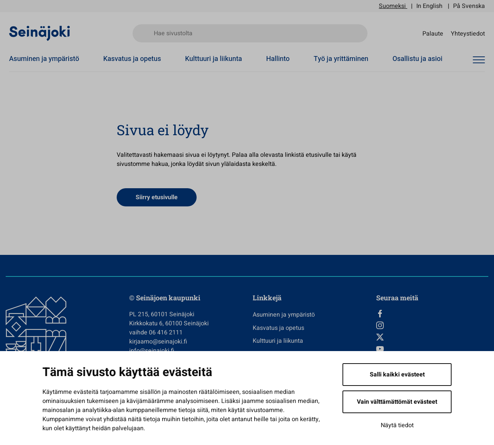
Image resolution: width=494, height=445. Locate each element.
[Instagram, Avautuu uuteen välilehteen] (432, 325)
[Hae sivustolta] (250, 33)
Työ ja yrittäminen (341, 59)
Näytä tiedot (397, 425)
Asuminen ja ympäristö (44, 59)
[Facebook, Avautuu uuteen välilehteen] (432, 313)
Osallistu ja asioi (417, 59)
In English (429, 6)
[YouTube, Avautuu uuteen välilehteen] (432, 349)
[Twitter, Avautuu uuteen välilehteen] (432, 337)
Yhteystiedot (468, 33)
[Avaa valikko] (479, 60)
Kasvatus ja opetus (132, 59)
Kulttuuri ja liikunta (213, 59)
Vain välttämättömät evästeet (397, 401)
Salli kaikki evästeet (397, 374)
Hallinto (277, 59)
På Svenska (469, 6)
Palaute (432, 33)
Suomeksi (392, 6)
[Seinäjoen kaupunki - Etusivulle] (39, 32)
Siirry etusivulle (157, 197)
